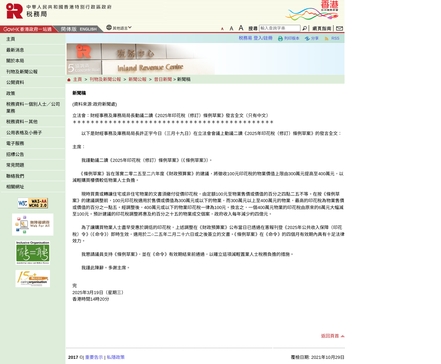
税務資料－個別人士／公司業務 (33, 108)
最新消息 (15, 50)
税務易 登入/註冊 (256, 38)
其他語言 (120, 28)
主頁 (10, 39)
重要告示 (94, 357)
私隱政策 (116, 357)
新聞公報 (137, 79)
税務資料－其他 (22, 121)
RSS (331, 38)
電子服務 (15, 143)
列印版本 (288, 38)
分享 (312, 38)
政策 (10, 93)
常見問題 (15, 165)
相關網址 (15, 186)
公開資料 (15, 82)
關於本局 (15, 60)
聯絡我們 (15, 176)
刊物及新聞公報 (22, 71)
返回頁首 (330, 336)
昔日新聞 (163, 79)
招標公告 (15, 154)
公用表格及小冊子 (24, 132)
